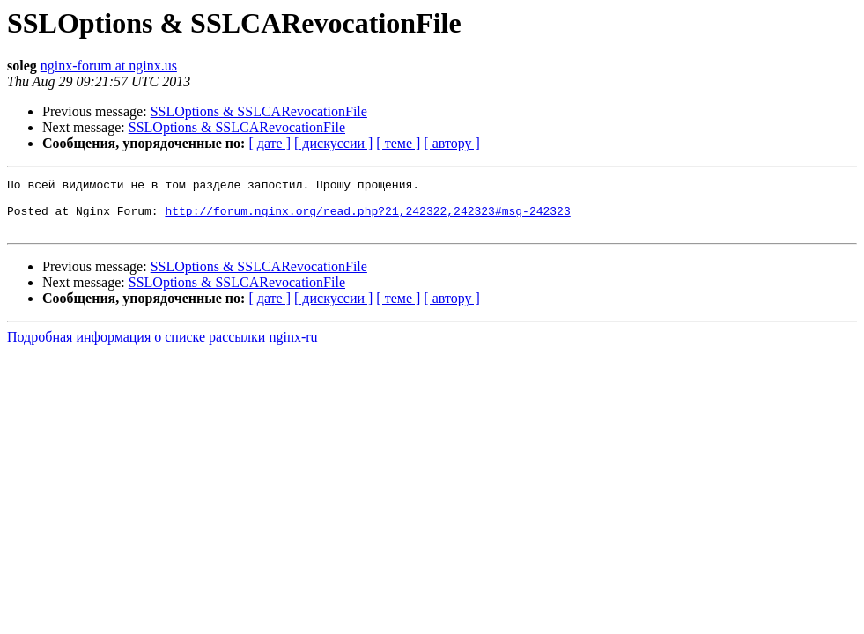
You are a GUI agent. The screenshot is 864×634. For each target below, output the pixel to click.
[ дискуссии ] (333, 143)
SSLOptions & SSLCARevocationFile (259, 111)
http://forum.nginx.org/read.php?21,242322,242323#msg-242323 (367, 218)
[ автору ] (451, 143)
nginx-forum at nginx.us (109, 65)
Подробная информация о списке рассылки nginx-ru (162, 347)
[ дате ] (269, 143)
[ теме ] (398, 143)
